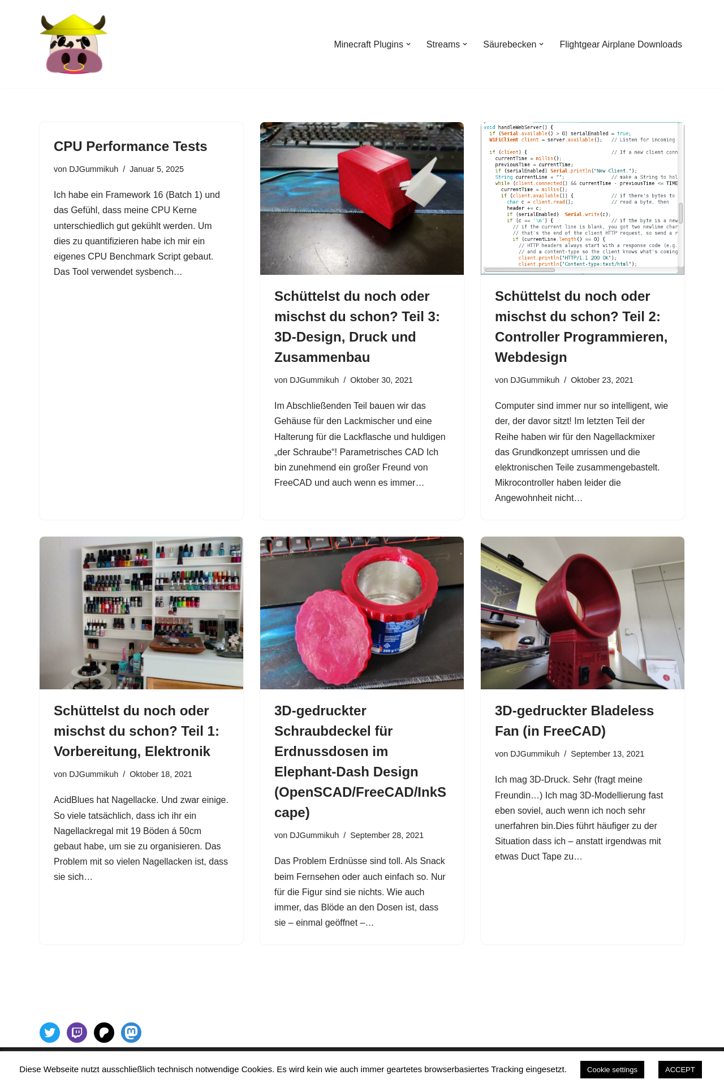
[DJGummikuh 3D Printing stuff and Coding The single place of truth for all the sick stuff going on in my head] (73, 44)
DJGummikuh (93, 169)
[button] (408, 44)
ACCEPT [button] (680, 1069)
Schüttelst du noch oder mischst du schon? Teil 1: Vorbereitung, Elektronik (136, 731)
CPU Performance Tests (131, 146)
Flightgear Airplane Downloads (620, 44)
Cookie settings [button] (612, 1069)
